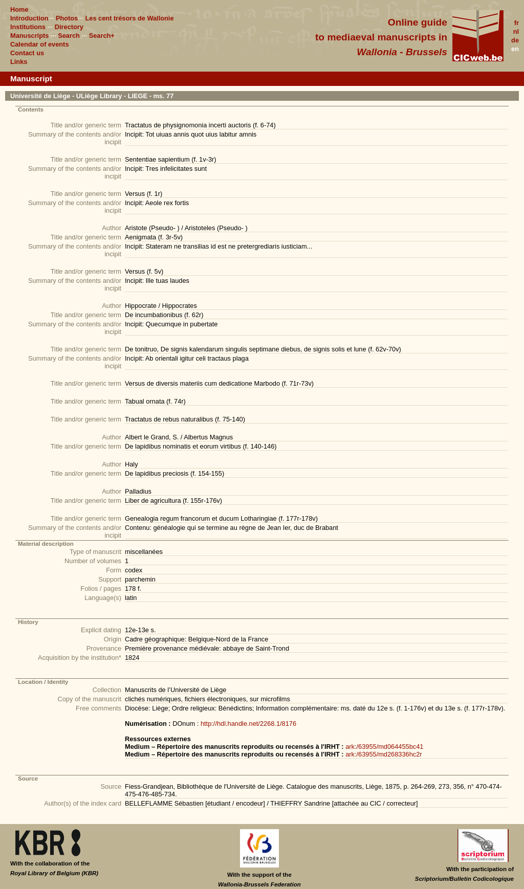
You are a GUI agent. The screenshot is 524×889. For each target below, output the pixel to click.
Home (19, 9)
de (515, 40)
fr (516, 23)
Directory (69, 27)
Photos (67, 18)
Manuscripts (29, 35)
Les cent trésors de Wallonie (129, 18)
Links (18, 61)
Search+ (102, 35)
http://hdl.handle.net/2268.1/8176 (248, 723)
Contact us (27, 53)
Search (69, 35)
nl (516, 31)
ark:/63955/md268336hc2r (383, 754)
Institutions (28, 27)
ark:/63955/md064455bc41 (384, 746)
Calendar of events (39, 44)
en (515, 49)
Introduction (29, 18)
